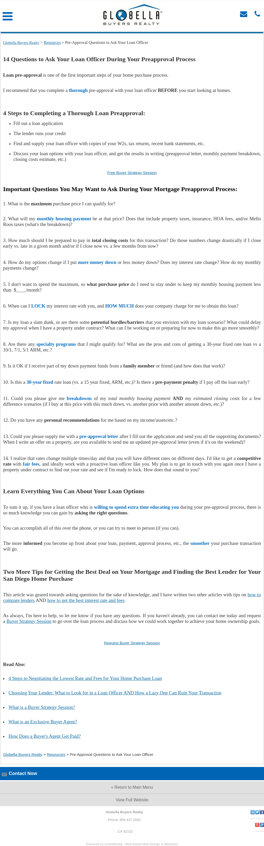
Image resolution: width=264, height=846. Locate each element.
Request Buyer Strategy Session (132, 643)
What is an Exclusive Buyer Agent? (43, 721)
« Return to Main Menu (132, 787)
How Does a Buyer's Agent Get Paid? (45, 736)
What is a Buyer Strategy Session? (42, 707)
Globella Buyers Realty (23, 754)
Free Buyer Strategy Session (132, 172)
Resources (56, 754)
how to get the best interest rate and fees (85, 600)
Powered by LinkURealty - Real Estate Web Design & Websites (132, 844)
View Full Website (132, 800)
